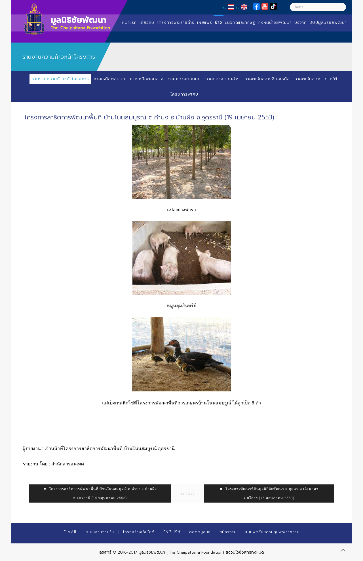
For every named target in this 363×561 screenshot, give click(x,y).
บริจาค (300, 23)
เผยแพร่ (204, 23)
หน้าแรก (129, 23)
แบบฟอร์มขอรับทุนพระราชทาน (272, 532)
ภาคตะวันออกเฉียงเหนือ (267, 79)
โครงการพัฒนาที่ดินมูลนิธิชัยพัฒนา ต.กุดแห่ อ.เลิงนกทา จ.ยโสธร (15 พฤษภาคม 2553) (269, 493)
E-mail (70, 532)
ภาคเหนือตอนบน (109, 79)
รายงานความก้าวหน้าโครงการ (60, 79)
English (171, 532)
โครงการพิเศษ (184, 94)
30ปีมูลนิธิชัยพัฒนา (328, 23)
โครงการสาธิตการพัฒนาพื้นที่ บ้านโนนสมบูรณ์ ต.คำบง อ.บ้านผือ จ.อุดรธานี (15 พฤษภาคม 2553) (100, 493)
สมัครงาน (228, 532)
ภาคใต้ (331, 79)
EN (238, 8)
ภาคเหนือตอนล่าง (146, 79)
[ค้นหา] (318, 7)
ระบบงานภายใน (100, 532)
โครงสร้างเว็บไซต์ (139, 532)
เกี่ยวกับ (147, 23)
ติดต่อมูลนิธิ (200, 532)
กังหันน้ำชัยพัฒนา (275, 23)
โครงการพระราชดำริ (175, 23)
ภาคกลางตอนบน (184, 79)
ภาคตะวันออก (307, 79)
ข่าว (218, 23)
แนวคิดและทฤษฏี (240, 23)
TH (224, 8)
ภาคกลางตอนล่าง (222, 79)
